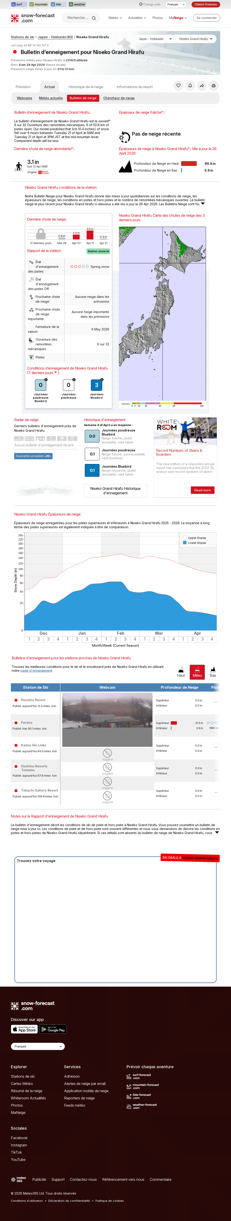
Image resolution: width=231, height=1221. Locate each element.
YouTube (18, 1159)
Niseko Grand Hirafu (92, 37)
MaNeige (18, 1112)
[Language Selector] (38, 1046)
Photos (157, 18)
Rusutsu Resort (33, 700)
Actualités (137, 18)
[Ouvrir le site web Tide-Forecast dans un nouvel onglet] (58, 4)
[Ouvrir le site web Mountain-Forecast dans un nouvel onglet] (39, 4)
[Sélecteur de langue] (176, 4)
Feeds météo (74, 1105)
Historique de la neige (85, 87)
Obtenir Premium (206, 4)
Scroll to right (215, 743)
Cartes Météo (22, 1083)
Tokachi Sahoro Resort (39, 790)
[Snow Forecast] (33, 17)
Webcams (24, 98)
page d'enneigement (36, 670)
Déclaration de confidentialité (69, 1200)
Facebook (19, 1138)
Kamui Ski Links (33, 745)
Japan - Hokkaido (55, 37)
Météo (115, 18)
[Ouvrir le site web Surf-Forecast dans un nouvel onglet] (19, 4)
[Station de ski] (196, 39)
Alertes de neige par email (85, 1083)
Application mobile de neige (86, 1091)
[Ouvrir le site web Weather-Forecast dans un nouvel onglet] (77, 4)
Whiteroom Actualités (28, 1098)
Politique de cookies (109, 1200)
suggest (107, 759)
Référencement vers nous (123, 1179)
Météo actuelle (51, 98)
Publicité (39, 1179)
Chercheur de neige (119, 98)
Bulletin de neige (83, 98)
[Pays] (155, 39)
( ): (43, 372)
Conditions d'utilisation (27, 1200)
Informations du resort (135, 87)
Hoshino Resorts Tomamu (34, 768)
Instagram (19, 1145)
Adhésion (72, 1076)
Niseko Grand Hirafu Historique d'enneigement (115, 490)
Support (58, 1179)
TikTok (16, 1152)
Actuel (49, 87)
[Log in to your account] (206, 18)
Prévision (23, 87)
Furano (26, 722)
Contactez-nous (83, 1179)
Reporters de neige (79, 1098)
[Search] (94, 18)
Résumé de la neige (26, 1091)
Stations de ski (22, 37)
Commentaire (160, 1179)
